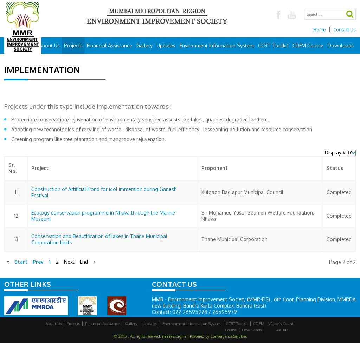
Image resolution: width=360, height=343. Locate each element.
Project (40, 168)
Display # (336, 153)
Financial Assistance (109, 45)
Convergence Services (228, 336)
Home (319, 29)
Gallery (144, 45)
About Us (49, 45)
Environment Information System (217, 45)
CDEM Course (307, 45)
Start (20, 262)
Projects (73, 45)
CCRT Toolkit (273, 45)
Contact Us (344, 29)
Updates (166, 45)
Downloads (341, 45)
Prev (38, 262)
